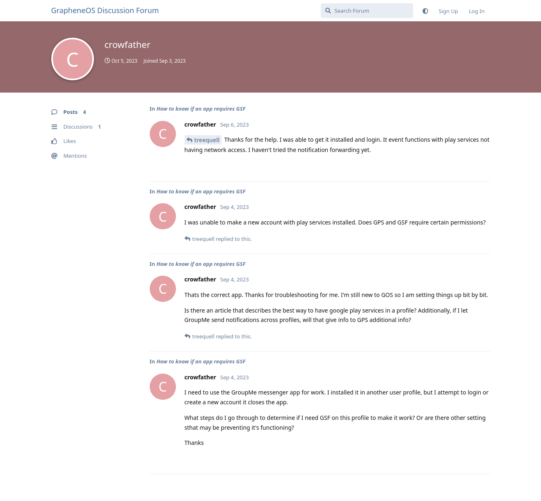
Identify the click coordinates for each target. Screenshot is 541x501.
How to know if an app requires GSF (200, 108)
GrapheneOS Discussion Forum (105, 10)
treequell (207, 140)
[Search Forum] (367, 10)
